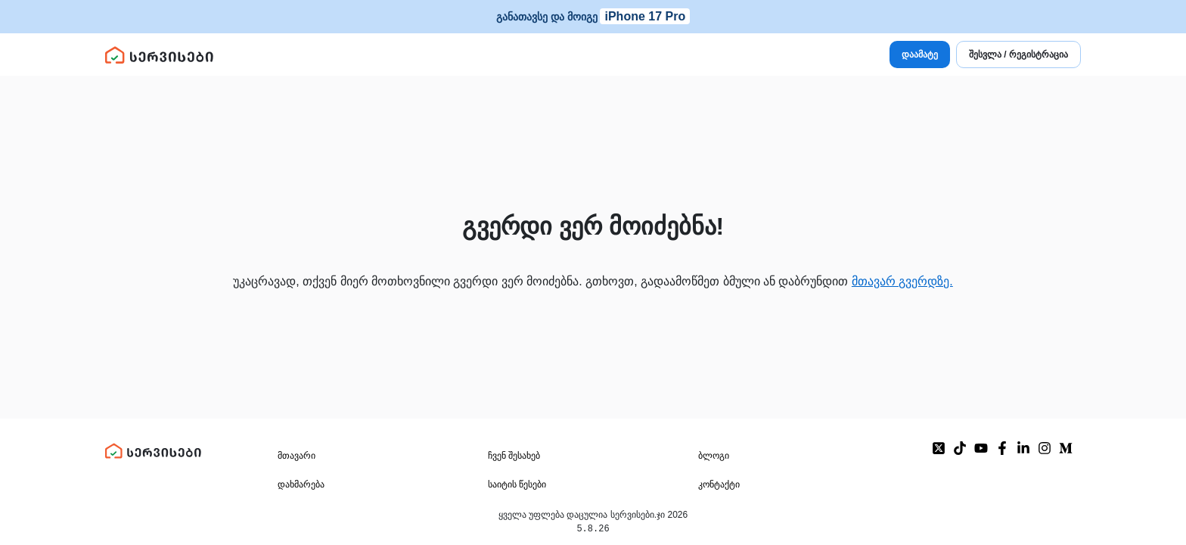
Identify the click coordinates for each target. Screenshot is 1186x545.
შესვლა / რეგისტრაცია (1018, 54)
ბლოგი (713, 456)
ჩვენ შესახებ (514, 456)
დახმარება (301, 485)
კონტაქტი (719, 485)
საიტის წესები (517, 485)
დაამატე (920, 54)
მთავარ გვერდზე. (902, 281)
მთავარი (296, 456)
